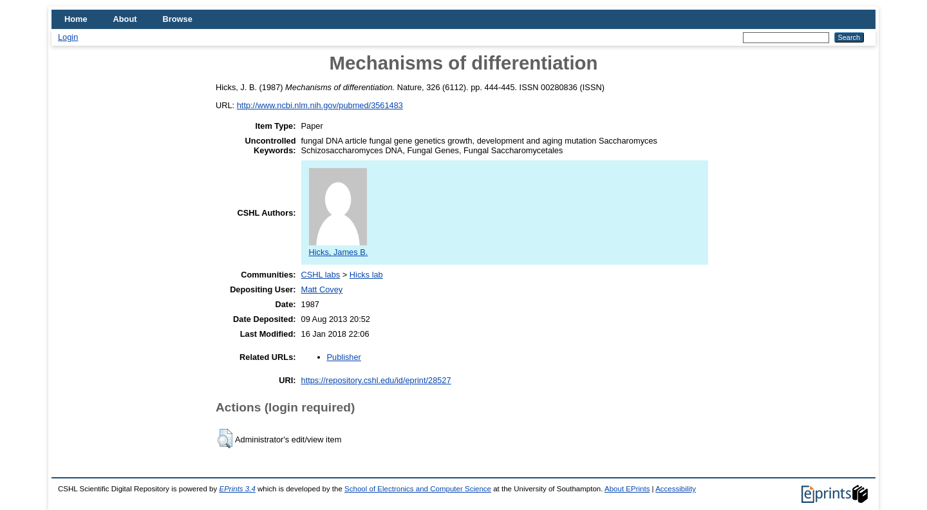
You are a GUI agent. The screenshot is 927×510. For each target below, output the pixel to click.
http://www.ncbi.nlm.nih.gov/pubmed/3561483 (320, 105)
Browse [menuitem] (177, 19)
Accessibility (675, 489)
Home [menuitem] (76, 19)
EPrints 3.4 (237, 489)
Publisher (344, 357)
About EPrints (627, 489)
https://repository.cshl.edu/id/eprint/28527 (376, 380)
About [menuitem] (125, 19)
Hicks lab (366, 274)
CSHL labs (321, 274)
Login (68, 37)
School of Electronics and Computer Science (417, 489)
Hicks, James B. (338, 247)
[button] (225, 438)
